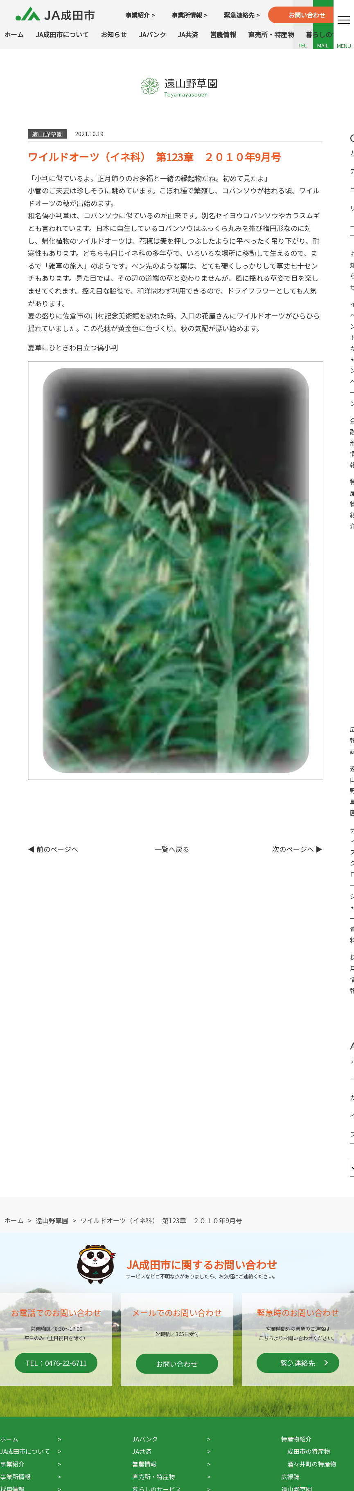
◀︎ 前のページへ (53, 849)
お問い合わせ (177, 1364)
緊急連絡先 (297, 1363)
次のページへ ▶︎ (297, 849)
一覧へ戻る (172, 849)
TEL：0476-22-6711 (56, 1363)
